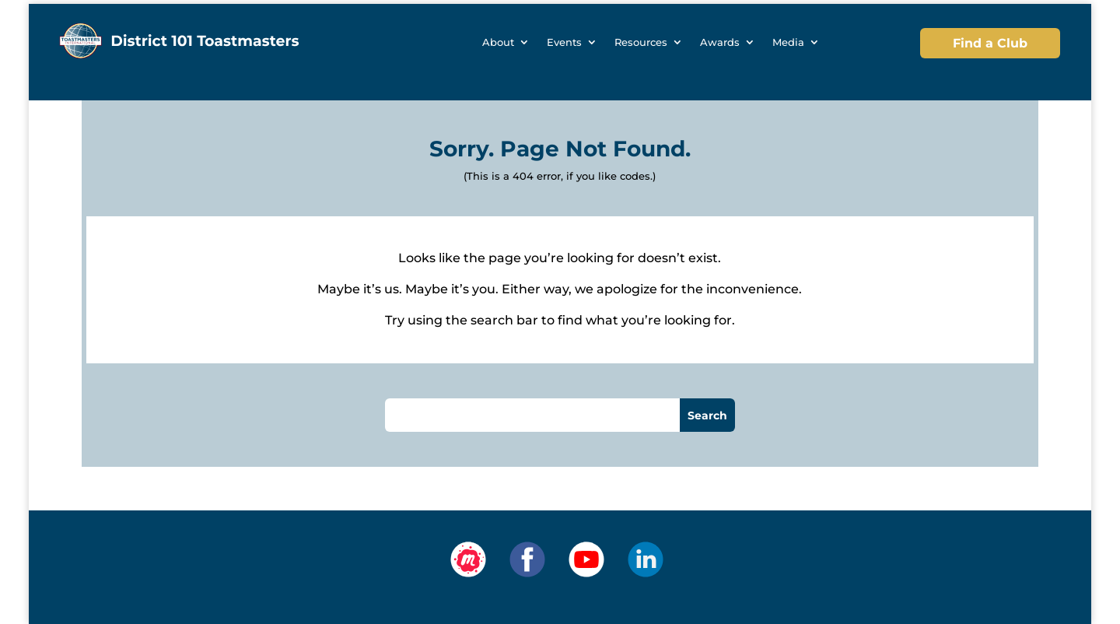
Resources (640, 42)
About (498, 42)
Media (788, 42)
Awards (720, 42)
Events (564, 42)
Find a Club (990, 43)
